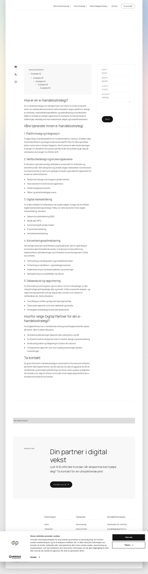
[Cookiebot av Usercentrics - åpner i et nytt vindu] (15, 569)
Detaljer (33, 569)
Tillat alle (128, 550)
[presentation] (119, 110)
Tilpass (128, 557)
